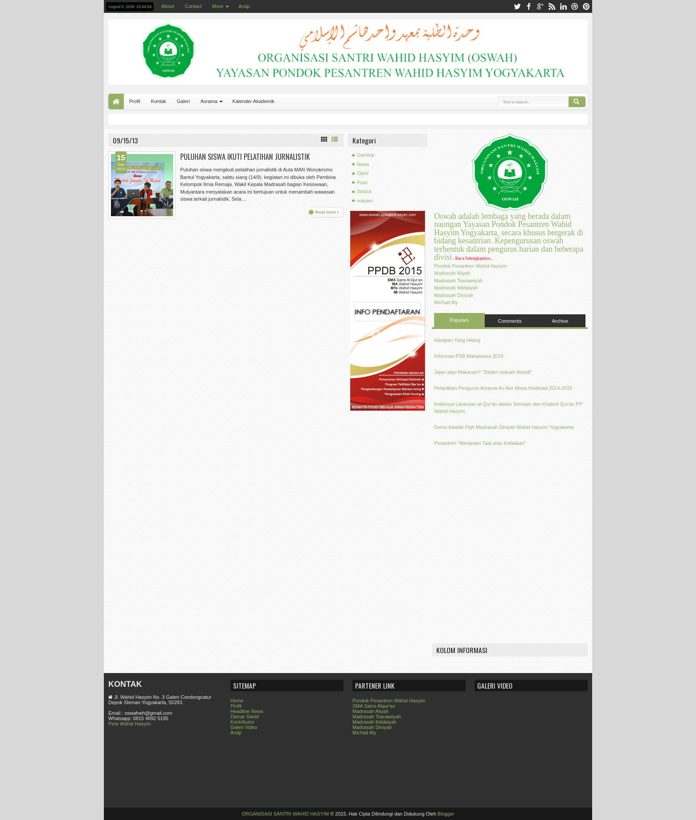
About (167, 6)
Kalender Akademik (254, 101)
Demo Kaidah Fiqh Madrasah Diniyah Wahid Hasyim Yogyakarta (503, 427)
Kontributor (242, 722)
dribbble (575, 6)
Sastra (364, 191)
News (363, 164)
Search (577, 101)
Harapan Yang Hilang (457, 340)
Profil (134, 101)
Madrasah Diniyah (454, 295)
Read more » (327, 212)
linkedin (563, 6)
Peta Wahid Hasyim (129, 723)
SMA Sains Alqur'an (373, 706)
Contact (193, 6)
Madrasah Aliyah (452, 273)
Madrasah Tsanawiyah (458, 280)
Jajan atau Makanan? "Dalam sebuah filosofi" (483, 372)
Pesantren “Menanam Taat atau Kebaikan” (480, 443)
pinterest (586, 6)
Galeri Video (243, 727)
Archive (560, 321)
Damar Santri (244, 716)
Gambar (366, 155)
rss (552, 6)
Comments (510, 321)
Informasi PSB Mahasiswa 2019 (468, 356)
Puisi (362, 182)
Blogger (446, 813)
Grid (324, 139)
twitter (517, 6)
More (217, 6)
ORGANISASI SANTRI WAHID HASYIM (284, 813)
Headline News (246, 711)
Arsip (243, 6)
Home (116, 101)
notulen (365, 200)
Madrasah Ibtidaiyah (456, 287)
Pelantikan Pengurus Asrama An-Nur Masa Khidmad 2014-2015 (503, 388)
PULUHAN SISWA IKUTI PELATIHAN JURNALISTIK (245, 156)
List (334, 139)
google (540, 6)
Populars (459, 320)
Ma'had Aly (446, 302)
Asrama (209, 101)
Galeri (183, 101)
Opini (362, 173)
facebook (528, 6)
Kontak (158, 101)
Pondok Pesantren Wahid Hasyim (470, 266)
